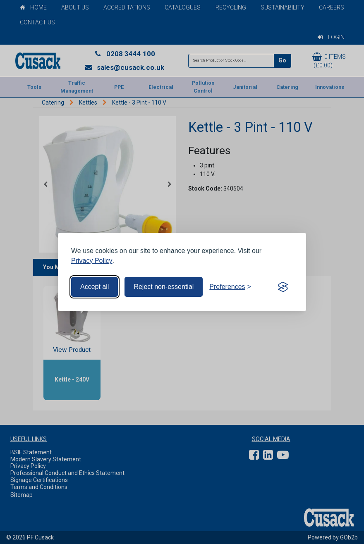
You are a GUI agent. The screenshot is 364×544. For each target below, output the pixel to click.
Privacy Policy (92, 260)
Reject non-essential (164, 286)
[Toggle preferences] (230, 287)
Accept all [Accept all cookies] (94, 286)
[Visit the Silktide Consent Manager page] (283, 287)
